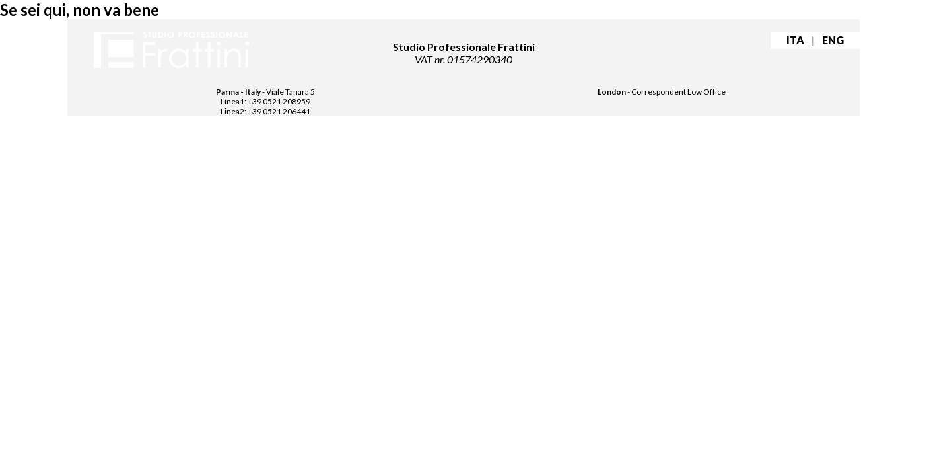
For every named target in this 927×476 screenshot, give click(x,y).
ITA (795, 40)
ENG (833, 40)
